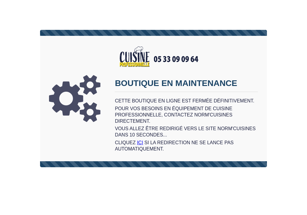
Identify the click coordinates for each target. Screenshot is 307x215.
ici (140, 142)
